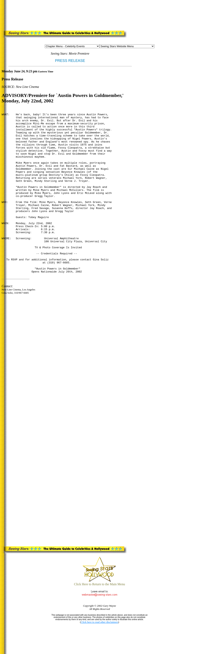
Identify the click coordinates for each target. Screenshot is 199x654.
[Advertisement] (82, 14)
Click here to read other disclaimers (99, 622)
